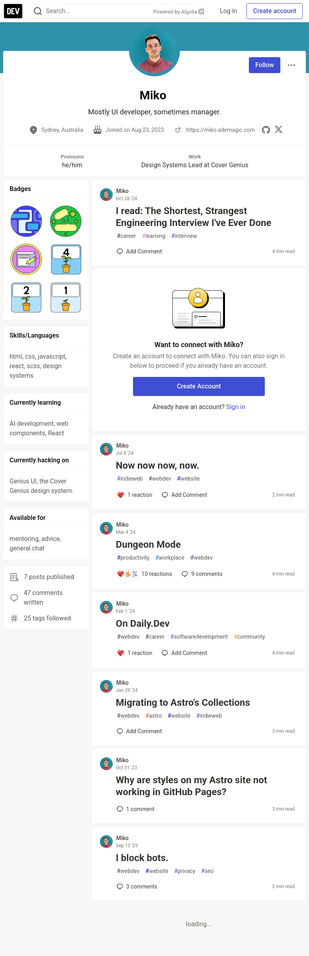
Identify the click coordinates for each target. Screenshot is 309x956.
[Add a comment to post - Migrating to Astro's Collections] (139, 731)
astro (153, 716)
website (188, 479)
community (249, 637)
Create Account (199, 386)
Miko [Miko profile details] (122, 191)
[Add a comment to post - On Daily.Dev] (134, 653)
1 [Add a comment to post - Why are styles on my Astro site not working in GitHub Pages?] (134, 809)
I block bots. (142, 857)
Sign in (235, 407)
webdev (160, 479)
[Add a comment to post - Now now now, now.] (134, 495)
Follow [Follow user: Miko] (264, 65)
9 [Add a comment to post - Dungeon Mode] (201, 574)
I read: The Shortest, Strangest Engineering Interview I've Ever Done (194, 216)
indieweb (130, 479)
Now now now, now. (157, 465)
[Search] (38, 11)
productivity (133, 558)
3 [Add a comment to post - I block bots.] (136, 886)
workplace (169, 558)
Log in (228, 11)
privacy (184, 871)
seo (207, 871)
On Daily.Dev (143, 623)
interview (184, 236)
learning (154, 236)
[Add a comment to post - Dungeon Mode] (144, 574)
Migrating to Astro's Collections (183, 702)
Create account (274, 11)
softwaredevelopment (199, 637)
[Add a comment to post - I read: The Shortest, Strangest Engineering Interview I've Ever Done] (139, 251)
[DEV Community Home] (13, 11)
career (126, 236)
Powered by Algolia (178, 12)
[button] (26, 221)
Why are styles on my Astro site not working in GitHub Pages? (191, 786)
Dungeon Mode (148, 544)
